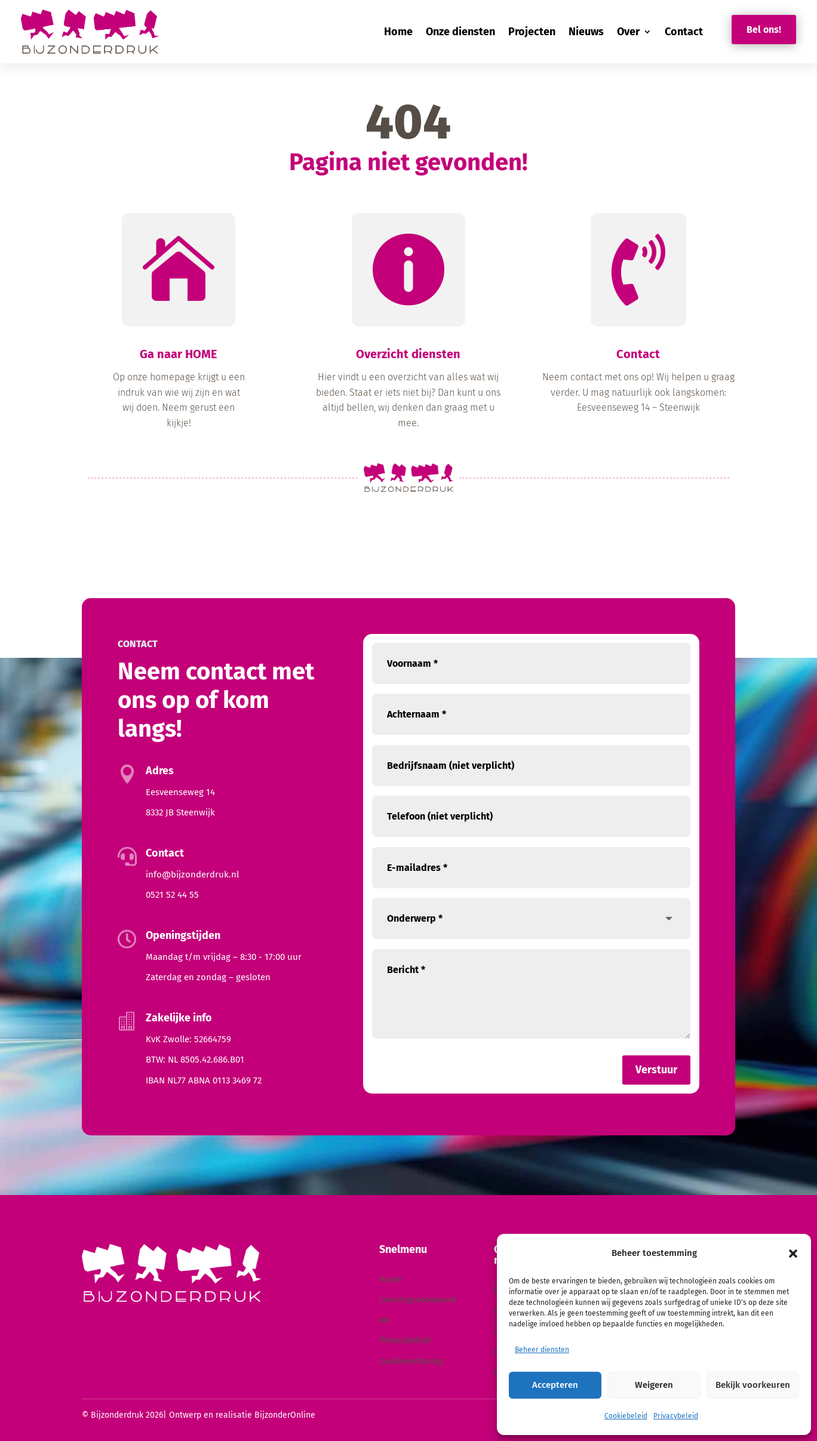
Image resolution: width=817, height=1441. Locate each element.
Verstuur (656, 1069)
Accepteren (555, 1385)
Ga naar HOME (178, 362)
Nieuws (586, 31)
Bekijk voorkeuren (752, 1385)
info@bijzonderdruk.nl (192, 874)
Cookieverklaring (411, 1361)
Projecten (531, 31)
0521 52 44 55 (172, 894)
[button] (793, 1254)
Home (398, 31)
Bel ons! (764, 29)
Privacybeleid (675, 1416)
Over (628, 31)
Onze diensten (460, 31)
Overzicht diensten (408, 362)
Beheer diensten (542, 1349)
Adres (160, 770)
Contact (684, 31)
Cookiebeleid (625, 1416)
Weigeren (654, 1385)
